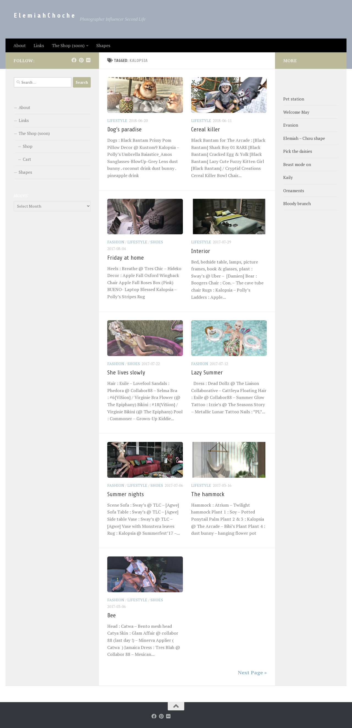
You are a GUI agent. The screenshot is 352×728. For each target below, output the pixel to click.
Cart (27, 159)
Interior (200, 251)
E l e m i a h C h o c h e (44, 15)
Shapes (103, 45)
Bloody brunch (297, 203)
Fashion (115, 242)
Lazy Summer (207, 372)
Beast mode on (297, 164)
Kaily (288, 177)
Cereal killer (205, 129)
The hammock (207, 494)
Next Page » (252, 672)
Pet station (293, 99)
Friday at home (125, 257)
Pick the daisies (297, 151)
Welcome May (296, 112)
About (19, 45)
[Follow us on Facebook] (74, 60)
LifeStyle (117, 120)
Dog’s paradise (124, 129)
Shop (27, 146)
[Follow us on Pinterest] (81, 60)
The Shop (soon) (68, 45)
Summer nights (125, 494)
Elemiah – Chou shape (304, 138)
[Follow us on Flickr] (88, 60)
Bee (111, 615)
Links (39, 45)
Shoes (156, 242)
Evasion (290, 125)
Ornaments (293, 190)
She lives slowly (126, 372)
